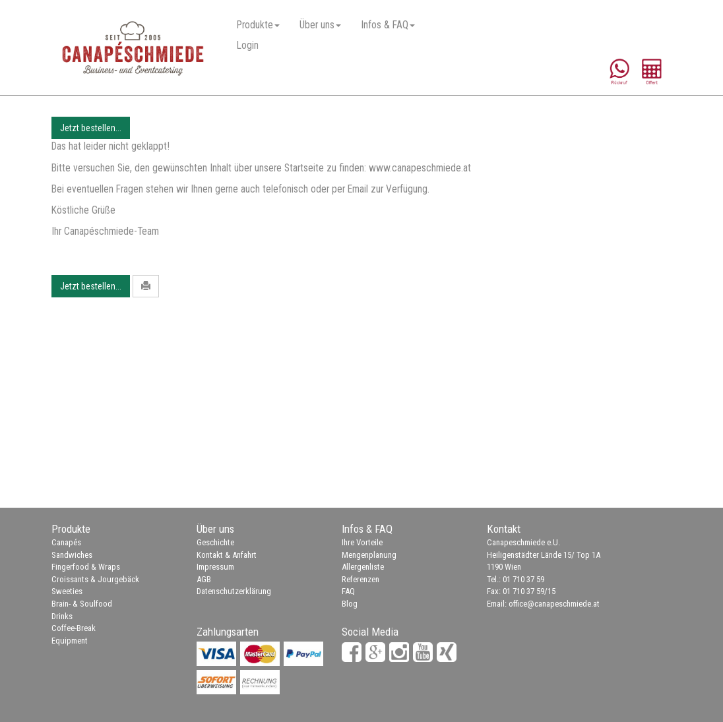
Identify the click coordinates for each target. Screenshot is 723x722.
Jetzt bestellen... (90, 128)
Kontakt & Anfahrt (227, 555)
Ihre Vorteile (362, 542)
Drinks (62, 616)
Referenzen (360, 579)
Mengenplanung (369, 555)
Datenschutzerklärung (234, 591)
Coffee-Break (73, 628)
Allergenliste (363, 567)
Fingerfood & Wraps (85, 567)
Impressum (215, 567)
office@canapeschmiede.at (554, 604)
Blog (350, 604)
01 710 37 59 (523, 579)
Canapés (66, 542)
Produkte (258, 25)
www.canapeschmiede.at (420, 168)
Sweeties (66, 591)
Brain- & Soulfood (81, 604)
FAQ (348, 591)
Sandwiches (71, 555)
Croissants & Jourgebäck (95, 579)
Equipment (69, 641)
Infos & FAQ (388, 25)
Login (248, 45)
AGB (204, 579)
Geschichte (215, 542)
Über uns (320, 25)
